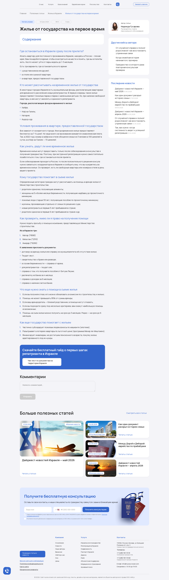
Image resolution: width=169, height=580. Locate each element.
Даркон (83, 555)
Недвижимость (86, 549)
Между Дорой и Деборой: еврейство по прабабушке (125, 105)
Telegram (126, 4)
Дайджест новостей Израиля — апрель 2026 (127, 112)
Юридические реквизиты (29, 569)
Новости (58, 546)
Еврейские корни (79, 4)
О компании (59, 543)
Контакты (107, 4)
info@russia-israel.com (130, 564)
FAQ (56, 558)
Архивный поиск (86, 567)
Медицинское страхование (91, 564)
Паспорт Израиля (87, 552)
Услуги (51, 4)
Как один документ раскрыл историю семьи (126, 96)
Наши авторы (60, 549)
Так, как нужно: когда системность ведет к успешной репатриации (128, 130)
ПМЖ (83, 558)
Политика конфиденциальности (31, 563)
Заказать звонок (141, 4)
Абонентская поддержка (90, 561)
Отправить (27, 397)
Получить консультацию (95, 509)
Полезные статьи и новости (29, 554)
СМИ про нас (60, 555)
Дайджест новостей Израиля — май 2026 (127, 90)
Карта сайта (24, 566)
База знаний (64, 4)
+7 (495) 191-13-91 (123, 553)
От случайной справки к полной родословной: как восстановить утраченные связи (128, 121)
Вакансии (58, 552)
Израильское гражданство (91, 543)
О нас (42, 4)
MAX (122, 4)
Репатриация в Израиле (89, 546)
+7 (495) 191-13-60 (123, 558)
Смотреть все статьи (137, 413)
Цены (57, 561)
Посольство (95, 4)
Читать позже (27, 22)
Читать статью (30, 473)
